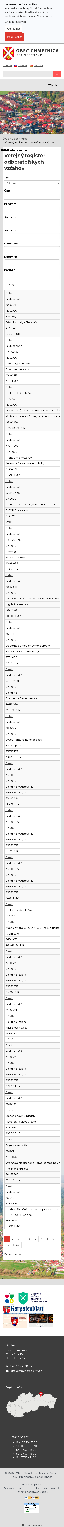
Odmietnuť (13, 28)
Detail (9, 293)
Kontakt (7, 65)
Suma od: (10, 217)
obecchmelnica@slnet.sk (26, 1370)
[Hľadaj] (28, 74)
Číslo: (7, 190)
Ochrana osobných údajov (31, 1491)
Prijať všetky (14, 36)
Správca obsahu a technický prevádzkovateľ (31, 1488)
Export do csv (13, 1254)
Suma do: (10, 230)
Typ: (7, 177)
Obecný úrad (19, 138)
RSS (15, 1477)
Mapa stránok (47, 1473)
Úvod (6, 138)
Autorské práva (31, 1484)
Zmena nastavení (16, 21)
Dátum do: (11, 256)
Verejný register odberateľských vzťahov (30, 142)
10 (7, 1244)
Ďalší (16, 1244)
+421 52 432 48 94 (21, 1366)
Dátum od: (11, 243)
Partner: (9, 269)
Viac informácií (46, 16)
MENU (53, 85)
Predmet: (10, 204)
